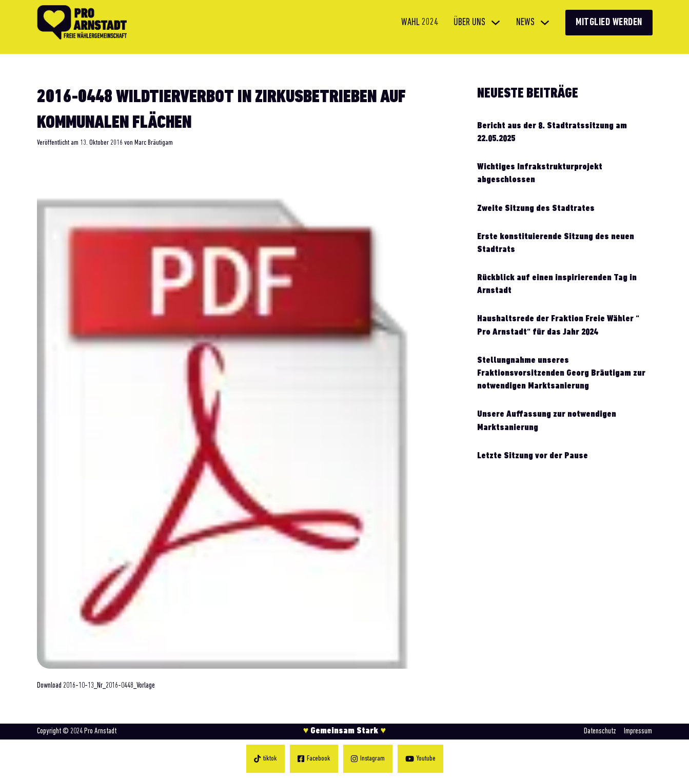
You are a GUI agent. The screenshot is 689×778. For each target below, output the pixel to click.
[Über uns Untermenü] (495, 22)
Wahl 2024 (419, 22)
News (525, 22)
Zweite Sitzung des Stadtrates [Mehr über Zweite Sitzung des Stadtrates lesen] (536, 208)
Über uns (469, 22)
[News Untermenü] (545, 22)
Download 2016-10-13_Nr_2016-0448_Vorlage (96, 686)
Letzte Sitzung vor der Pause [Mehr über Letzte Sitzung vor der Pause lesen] (532, 456)
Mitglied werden (609, 22)
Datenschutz (600, 731)
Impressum (638, 731)
